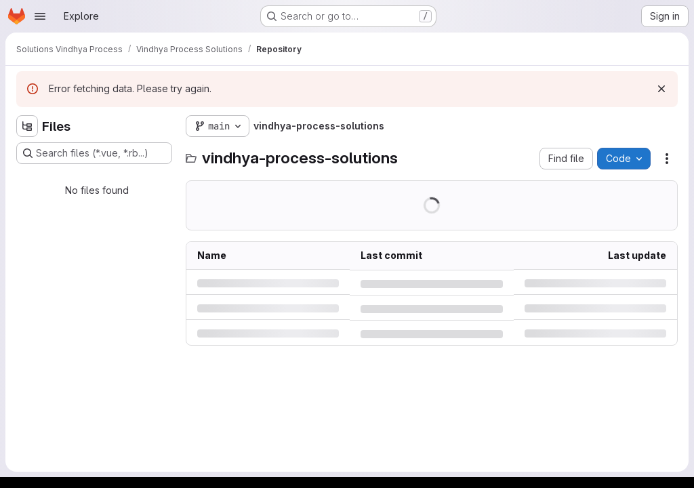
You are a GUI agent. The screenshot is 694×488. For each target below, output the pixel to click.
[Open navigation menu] (40, 16)
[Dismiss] (661, 89)
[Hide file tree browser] (27, 126)
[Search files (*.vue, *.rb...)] (94, 153)
